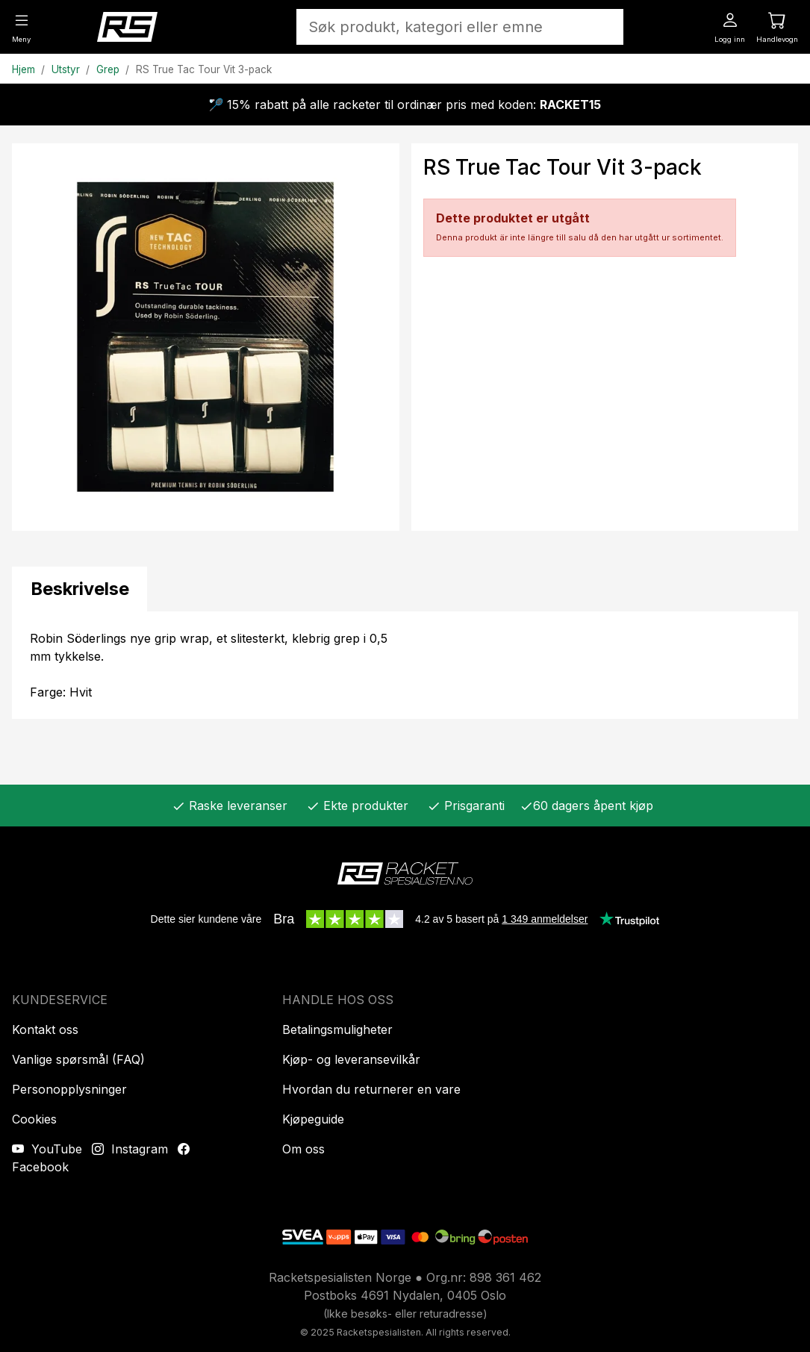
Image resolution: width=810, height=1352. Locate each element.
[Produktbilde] (205, 337)
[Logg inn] (729, 26)
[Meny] (21, 26)
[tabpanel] (405, 665)
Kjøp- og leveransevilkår (351, 1059)
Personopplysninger (69, 1089)
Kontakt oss (45, 1029)
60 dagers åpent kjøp (586, 805)
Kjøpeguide (313, 1119)
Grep (107, 69)
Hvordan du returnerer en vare (371, 1089)
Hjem (23, 69)
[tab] (79, 589)
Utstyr (66, 69)
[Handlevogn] (777, 26)
